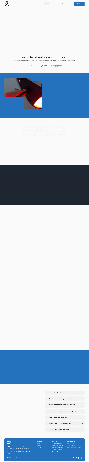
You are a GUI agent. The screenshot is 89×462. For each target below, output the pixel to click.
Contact (54, 3)
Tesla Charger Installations (58, 445)
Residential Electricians (57, 449)
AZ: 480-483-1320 (71, 445)
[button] (42, 3)
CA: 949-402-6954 (71, 443)
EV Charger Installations (57, 443)
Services (39, 445)
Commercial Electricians (57, 451)
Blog (49, 3)
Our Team (39, 447)
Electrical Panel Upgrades (57, 447)
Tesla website (68, 330)
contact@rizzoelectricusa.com (74, 447)
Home (35, 3)
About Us (39, 443)
